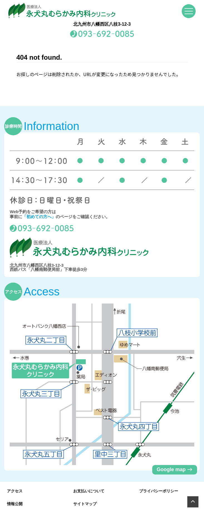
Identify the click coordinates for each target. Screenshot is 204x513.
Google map (175, 469)
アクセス (15, 491)
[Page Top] (192, 501)
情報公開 (15, 504)
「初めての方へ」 (39, 216)
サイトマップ (85, 504)
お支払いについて (88, 491)
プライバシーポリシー (158, 491)
